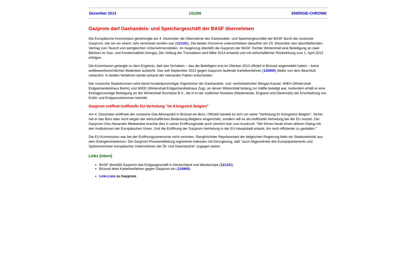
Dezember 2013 (102, 13)
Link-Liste (107, 176)
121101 (182, 43)
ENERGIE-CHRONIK (309, 13)
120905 (269, 71)
